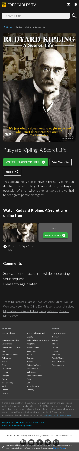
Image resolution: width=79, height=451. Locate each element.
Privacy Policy (59, 448)
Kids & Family (7, 383)
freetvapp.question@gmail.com (56, 415)
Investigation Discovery (11, 347)
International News (10, 354)
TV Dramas (6, 358)
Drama (55, 347)
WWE (15, 316)
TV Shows (6, 328)
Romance (56, 354)
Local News (32, 351)
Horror (5, 361)
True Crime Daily (34, 306)
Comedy (30, 358)
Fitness (5, 389)
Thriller (30, 361)
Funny (4, 379)
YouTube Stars (33, 386)
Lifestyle (5, 375)
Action (55, 340)
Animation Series (34, 365)
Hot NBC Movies (59, 333)
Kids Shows (6, 368)
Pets (29, 379)
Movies (55, 328)
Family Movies (58, 358)
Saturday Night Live (56, 301)
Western (5, 372)
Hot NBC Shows (8, 333)
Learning (30, 389)
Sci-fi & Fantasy (58, 361)
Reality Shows (32, 368)
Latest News (34, 301)
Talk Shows (31, 372)
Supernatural (53, 306)
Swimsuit (52, 311)
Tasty (42, 311)
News (4, 351)
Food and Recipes (34, 375)
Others (5, 393)
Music (4, 386)
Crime (4, 365)
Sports (29, 354)
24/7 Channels (33, 347)
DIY (28, 383)
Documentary (58, 365)
